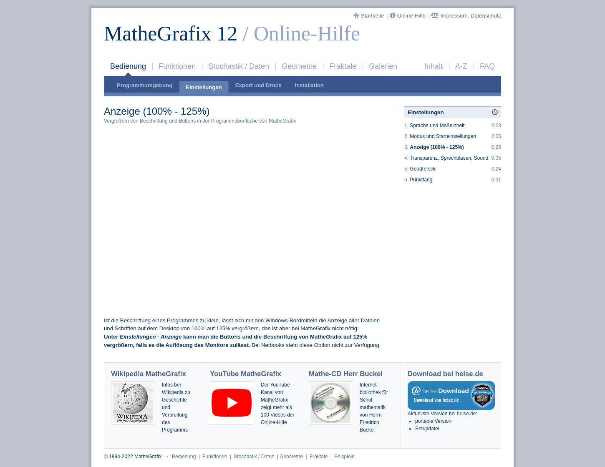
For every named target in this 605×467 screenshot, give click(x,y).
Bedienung (128, 66)
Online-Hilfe (408, 16)
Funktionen (177, 66)
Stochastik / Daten (238, 66)
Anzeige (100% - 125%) (437, 147)
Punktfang (421, 180)
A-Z (461, 66)
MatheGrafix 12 (170, 33)
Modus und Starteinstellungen (443, 136)
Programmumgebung (144, 85)
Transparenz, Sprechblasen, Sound (449, 158)
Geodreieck (422, 169)
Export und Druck (258, 85)
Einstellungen (204, 87)
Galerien (383, 66)
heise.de (466, 414)
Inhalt (433, 66)
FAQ (487, 66)
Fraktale (342, 66)
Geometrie (299, 66)
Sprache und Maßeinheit (437, 125)
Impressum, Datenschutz (466, 16)
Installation (309, 85)
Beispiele (344, 456)
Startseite (369, 16)
